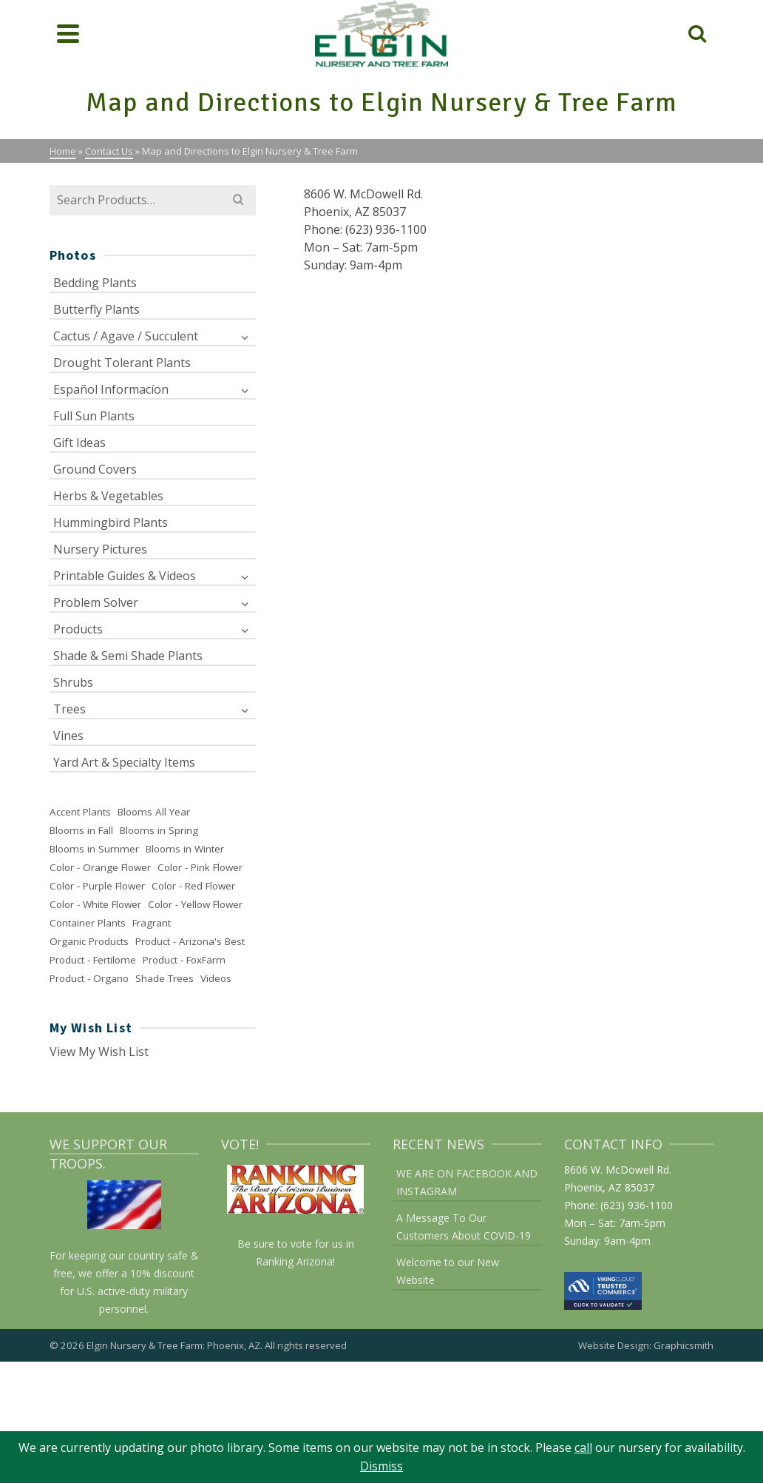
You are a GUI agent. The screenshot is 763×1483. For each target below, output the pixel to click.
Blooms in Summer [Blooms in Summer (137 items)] (94, 848)
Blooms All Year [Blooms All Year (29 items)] (154, 811)
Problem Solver (95, 602)
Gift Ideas (79, 442)
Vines (68, 735)
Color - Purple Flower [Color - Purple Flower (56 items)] (97, 885)
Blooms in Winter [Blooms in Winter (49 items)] (185, 848)
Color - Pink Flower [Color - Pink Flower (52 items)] (200, 867)
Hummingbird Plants (110, 522)
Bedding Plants (95, 283)
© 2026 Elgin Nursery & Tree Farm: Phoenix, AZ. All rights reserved (198, 1345)
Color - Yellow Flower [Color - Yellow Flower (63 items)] (195, 904)
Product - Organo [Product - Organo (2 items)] (89, 978)
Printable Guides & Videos (124, 576)
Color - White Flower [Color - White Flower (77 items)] (95, 904)
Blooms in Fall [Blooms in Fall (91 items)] (81, 830)
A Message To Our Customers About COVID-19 (463, 1226)
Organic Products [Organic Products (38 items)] (89, 941)
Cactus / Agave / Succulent (125, 336)
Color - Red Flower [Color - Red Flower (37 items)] (193, 885)
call (583, 1447)
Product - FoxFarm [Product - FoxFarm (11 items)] (184, 959)
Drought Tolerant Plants (122, 362)
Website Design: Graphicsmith (645, 1345)
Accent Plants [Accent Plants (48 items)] (80, 811)
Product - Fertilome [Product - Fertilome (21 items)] (93, 959)
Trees (69, 709)
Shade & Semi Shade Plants (128, 656)
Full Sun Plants (94, 416)
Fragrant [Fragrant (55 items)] (151, 922)
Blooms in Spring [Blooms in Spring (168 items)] (159, 830)
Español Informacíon (111, 389)
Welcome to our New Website (447, 1271)
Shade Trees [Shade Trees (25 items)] (164, 978)
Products (78, 629)
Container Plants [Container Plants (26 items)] (88, 922)
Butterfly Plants (96, 309)
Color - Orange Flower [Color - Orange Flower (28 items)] (100, 867)
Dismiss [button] (381, 1466)
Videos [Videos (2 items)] (215, 978)
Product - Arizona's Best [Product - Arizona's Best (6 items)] (190, 941)
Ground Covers (95, 469)
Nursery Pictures (100, 549)
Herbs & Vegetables (108, 496)
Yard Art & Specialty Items (124, 762)
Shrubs (73, 682)
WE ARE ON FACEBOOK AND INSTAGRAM (467, 1182)
